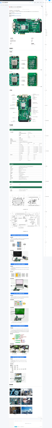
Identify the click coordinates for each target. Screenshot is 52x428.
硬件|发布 (35, 2)
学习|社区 (32, 2)
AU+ (45, 6)
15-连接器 (46, 211)
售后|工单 (43, 2)
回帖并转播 (18, 426)
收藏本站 (2, 0)
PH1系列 (46, 32)
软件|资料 (41, 2)
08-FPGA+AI (46, 105)
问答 (44, 0)
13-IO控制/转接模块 (47, 181)
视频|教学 (38, 2)
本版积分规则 (41, 426)
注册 (47, 0)
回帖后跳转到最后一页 (22, 426)
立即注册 (30, 423)
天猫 (45, 2)
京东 (47, 2)
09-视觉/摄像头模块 (47, 120)
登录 (49, 0)
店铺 (45, 0)
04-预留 (45, 44)
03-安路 (45, 29)
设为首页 (0, 0)
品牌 (49, 2)
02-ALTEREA (46, 14)
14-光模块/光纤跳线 (47, 196)
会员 (51, 2)
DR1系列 (46, 35)
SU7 (45, 9)
